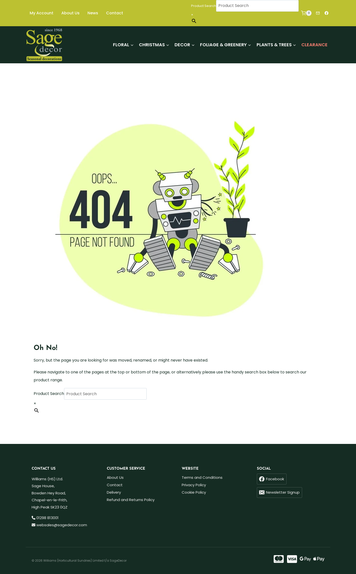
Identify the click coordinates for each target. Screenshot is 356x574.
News (93, 13)
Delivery (114, 492)
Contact (114, 13)
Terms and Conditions (202, 477)
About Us (70, 13)
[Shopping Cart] (306, 13)
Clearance (314, 45)
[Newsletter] (318, 13)
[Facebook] (326, 13)
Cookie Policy (194, 492)
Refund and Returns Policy (131, 499)
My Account (41, 13)
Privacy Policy (194, 484)
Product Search (203, 5)
